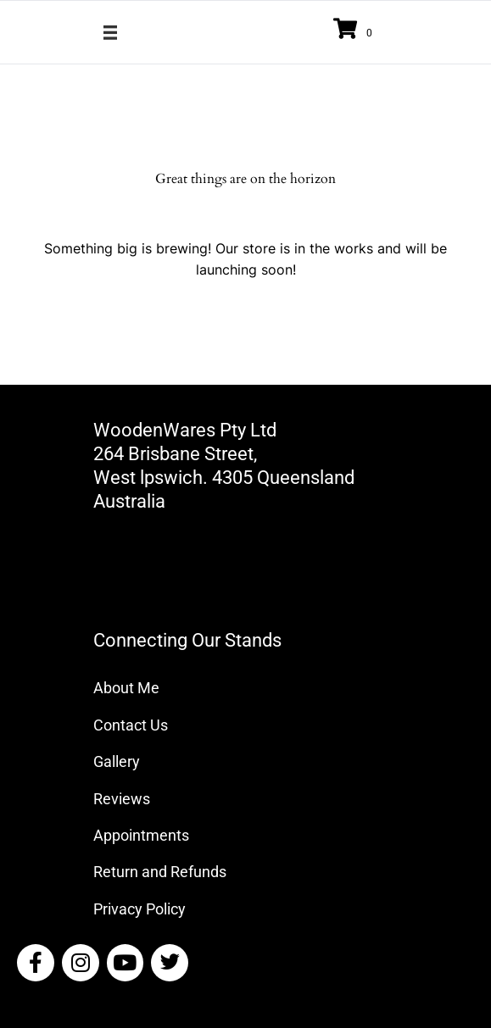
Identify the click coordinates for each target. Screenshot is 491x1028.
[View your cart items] (355, 30)
